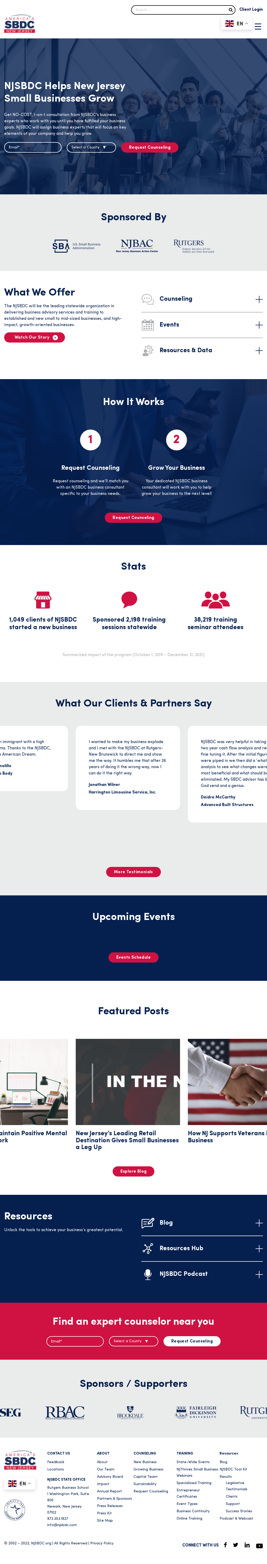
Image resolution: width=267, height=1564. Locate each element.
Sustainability (145, 1484)
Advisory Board (110, 1477)
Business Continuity (193, 1511)
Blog (223, 1462)
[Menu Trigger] (258, 26)
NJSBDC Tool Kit (233, 1470)
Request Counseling (150, 148)
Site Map (105, 1521)
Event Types (187, 1504)
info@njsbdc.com (62, 1525)
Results (226, 1477)
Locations (55, 1470)
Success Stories (239, 1511)
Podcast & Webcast (236, 1519)
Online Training (189, 1519)
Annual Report (109, 1491)
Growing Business (148, 1470)
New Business (145, 1462)
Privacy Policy (101, 1543)
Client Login (251, 10)
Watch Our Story (32, 337)
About (102, 1462)
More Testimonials (133, 872)
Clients (232, 1497)
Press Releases (110, 1506)
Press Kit (104, 1513)
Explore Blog (133, 1171)
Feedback (55, 1462)
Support (233, 1504)
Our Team (105, 1470)
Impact (103, 1484)
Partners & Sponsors (114, 1499)
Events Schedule (133, 957)
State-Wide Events (193, 1462)
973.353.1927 (57, 1519)
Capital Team (145, 1477)
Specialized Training (194, 1483)
